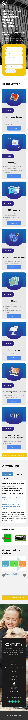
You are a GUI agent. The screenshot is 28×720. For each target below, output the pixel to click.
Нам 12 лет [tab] (7, 474)
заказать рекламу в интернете (14, 455)
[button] (3, 538)
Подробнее (14, 128)
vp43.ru (23, 121)
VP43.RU (15, 397)
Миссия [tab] (6, 478)
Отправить (10, 71)
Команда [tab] (19, 474)
